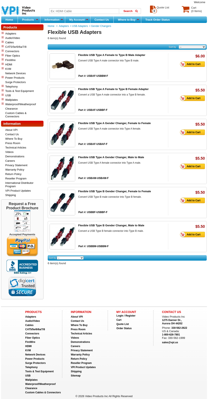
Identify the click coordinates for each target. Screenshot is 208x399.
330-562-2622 (179, 327)
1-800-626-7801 (171, 334)
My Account (78, 19)
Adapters (10, 33)
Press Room (12, 143)
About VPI (11, 129)
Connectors (12, 51)
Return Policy (13, 174)
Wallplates (11, 99)
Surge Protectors (15, 82)
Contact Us (102, 19)
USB (8, 95)
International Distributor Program (19, 184)
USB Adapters (80, 26)
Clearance (11, 108)
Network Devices (15, 73)
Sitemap (76, 375)
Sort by (172, 47)
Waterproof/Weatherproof (20, 104)
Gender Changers (101, 26)
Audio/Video (12, 38)
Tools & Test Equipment (19, 91)
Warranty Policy (14, 169)
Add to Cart (191, 64)
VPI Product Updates (18, 190)
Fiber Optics (12, 55)
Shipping (10, 195)
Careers (10, 160)
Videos (9, 152)
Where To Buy (13, 138)
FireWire (10, 60)
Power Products (15, 77)
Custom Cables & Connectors (15, 114)
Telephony (11, 86)
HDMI (8, 64)
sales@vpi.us (170, 342)
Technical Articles (15, 147)
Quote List (122, 324)
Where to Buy (128, 19)
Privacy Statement (16, 165)
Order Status (124, 328)
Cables (9, 42)
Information (54, 19)
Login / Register (126, 315)
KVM (8, 68)
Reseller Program (15, 178)
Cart (118, 319)
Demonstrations (14, 156)
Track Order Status (157, 19)
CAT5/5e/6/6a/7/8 (15, 46)
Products (30, 19)
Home (9, 19)
